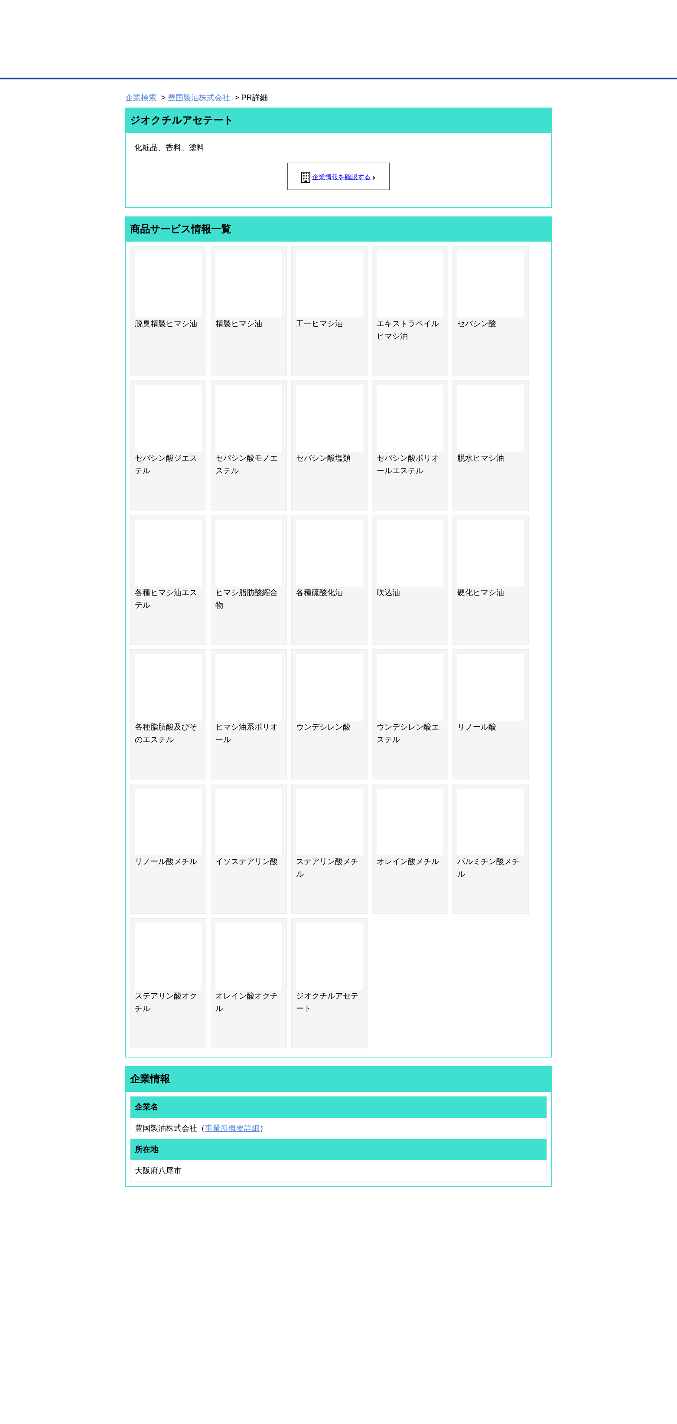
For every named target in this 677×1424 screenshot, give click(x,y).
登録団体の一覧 (315, 1270)
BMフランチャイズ (243, 1335)
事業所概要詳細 (232, 1128)
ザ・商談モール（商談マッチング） (403, 65)
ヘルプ (349, 1371)
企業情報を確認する (341, 176)
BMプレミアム (238, 1270)
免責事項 (136, 1384)
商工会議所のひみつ (429, 1282)
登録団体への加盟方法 (323, 1282)
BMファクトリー (240, 1302)
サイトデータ (305, 1371)
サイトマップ (253, 1371)
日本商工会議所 (424, 1270)
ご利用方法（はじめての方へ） (513, 1270)
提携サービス (237, 1313)
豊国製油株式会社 (199, 97)
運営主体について (497, 1293)
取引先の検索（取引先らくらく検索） (161, 1282)
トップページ (143, 64)
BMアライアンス (240, 1324)
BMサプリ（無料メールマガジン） (157, 1327)
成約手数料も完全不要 (270, 47)
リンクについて (397, 1371)
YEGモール (419, 1305)
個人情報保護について (510, 1371)
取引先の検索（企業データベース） (273, 65)
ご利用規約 (449, 1371)
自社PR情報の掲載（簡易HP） (152, 1316)
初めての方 (139, 1371)
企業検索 (140, 97)
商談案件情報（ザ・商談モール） (156, 1305)
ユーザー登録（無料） (143, 1270)
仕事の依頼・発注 (137, 1293)
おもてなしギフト (427, 1293)
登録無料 (158, 47)
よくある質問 (492, 1282)
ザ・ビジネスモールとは (448, 14)
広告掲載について (194, 1371)
